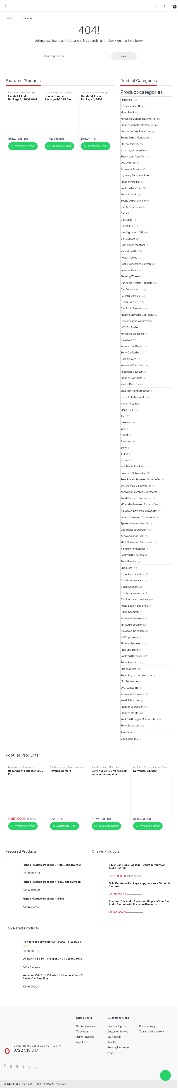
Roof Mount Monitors (133, 244)
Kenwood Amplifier (132, 169)
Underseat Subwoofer (133, 529)
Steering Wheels (130, 276)
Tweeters (126, 732)
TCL (123, 453)
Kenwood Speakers (132, 618)
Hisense (125, 422)
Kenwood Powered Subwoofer (139, 491)
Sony (124, 447)
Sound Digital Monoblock (135, 137)
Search (158, 6)
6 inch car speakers (132, 593)
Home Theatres (130, 403)
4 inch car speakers (132, 580)
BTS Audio (13, 1083)
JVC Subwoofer (130, 687)
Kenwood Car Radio (132, 333)
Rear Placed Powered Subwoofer (140, 479)
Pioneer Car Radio (131, 346)
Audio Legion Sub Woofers (136, 675)
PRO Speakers (129, 649)
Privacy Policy (147, 1026)
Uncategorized (129, 738)
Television (82, 1031)
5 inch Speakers (130, 586)
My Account (114, 1036)
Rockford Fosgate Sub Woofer (138, 719)
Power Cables (129, 257)
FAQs (110, 1052)
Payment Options (117, 1026)
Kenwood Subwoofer (133, 694)
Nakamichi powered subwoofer (139, 510)
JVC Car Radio (129, 327)
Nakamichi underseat (133, 548)
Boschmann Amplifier (133, 156)
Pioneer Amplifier (131, 181)
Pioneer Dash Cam (131, 377)
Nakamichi (126, 339)
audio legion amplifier (133, 150)
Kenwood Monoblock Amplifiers (139, 118)
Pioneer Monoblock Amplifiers (138, 124)
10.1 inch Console (130, 295)
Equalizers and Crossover (136, 390)
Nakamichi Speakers (132, 630)
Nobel (124, 434)
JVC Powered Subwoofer (136, 485)
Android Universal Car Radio (137, 314)
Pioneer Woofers (131, 712)
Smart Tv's (127, 409)
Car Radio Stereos (131, 308)
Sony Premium (129, 561)
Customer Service (118, 1031)
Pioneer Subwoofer (132, 706)
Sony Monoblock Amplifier (136, 131)
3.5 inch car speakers (133, 574)
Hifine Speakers (130, 611)
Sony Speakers (130, 662)
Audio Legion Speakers (134, 605)
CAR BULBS (127, 226)
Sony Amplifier (129, 194)
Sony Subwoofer (130, 725)
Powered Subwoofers (133, 473)
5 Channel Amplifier (132, 106)
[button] (165, 1075)
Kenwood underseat (132, 535)
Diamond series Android (134, 320)
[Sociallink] (5, 1066)
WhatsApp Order (25, 145)
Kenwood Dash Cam (132, 365)
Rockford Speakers (132, 655)
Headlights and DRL (132, 232)
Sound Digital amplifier (133, 200)
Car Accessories (130, 207)
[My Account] (166, 5)
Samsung (126, 441)
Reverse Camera (130, 270)
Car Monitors (128, 238)
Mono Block (128, 112)
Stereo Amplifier (130, 143)
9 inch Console (129, 301)
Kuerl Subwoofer (130, 700)
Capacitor (126, 213)
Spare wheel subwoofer (135, 523)
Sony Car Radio (130, 352)
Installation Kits (129, 251)
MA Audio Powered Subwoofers (139, 504)
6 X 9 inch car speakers (134, 599)
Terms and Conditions (152, 1031)
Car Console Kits (130, 289)
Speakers (126, 567)
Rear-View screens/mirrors (136, 263)
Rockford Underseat (132, 554)
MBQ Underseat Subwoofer (137, 542)
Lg (122, 428)
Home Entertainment (132, 397)
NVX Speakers (129, 637)
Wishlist (112, 1042)
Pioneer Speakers (131, 643)
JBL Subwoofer (130, 681)
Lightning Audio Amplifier (135, 175)
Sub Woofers (128, 668)
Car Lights (126, 219)
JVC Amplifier (128, 162)
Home (9, 18)
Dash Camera (128, 358)
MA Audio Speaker (132, 624)
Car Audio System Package (21, 92)
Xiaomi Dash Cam (131, 384)
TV (122, 416)
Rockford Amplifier (131, 188)
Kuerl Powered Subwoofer (136, 498)
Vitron (124, 460)
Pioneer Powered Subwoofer (138, 517)
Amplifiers (126, 99)
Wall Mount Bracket (132, 466)
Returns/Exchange (118, 1047)
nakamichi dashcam (132, 371)
